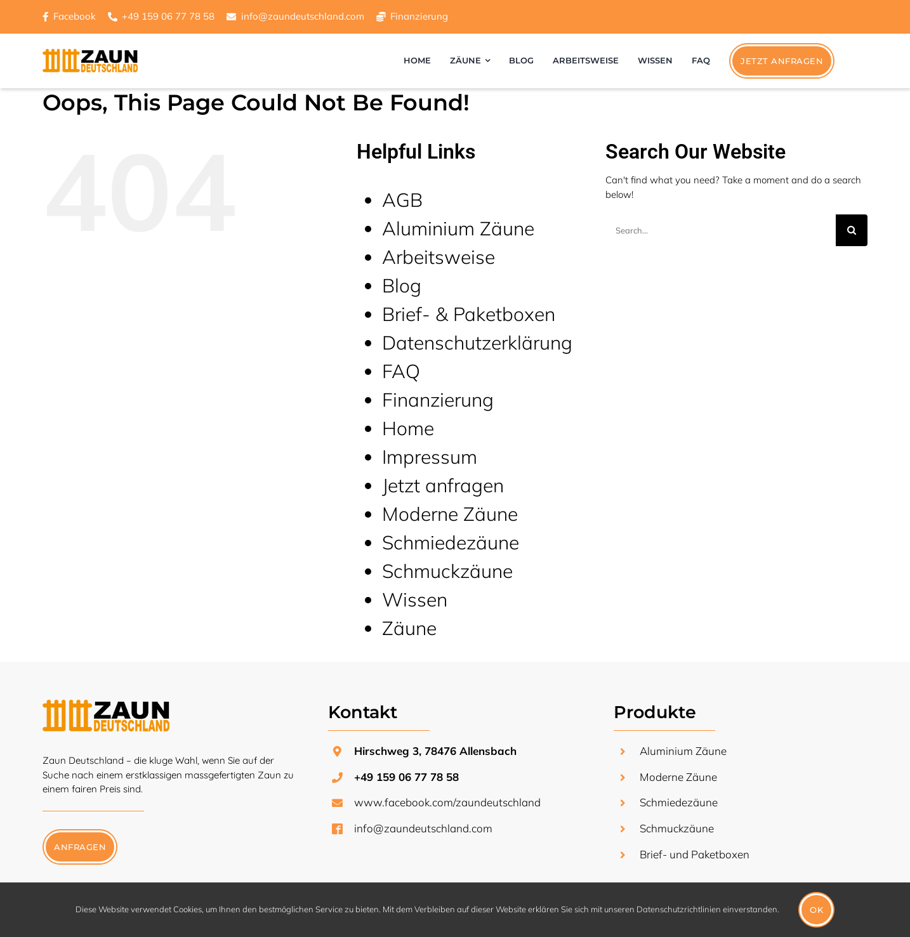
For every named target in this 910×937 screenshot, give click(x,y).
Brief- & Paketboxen (468, 314)
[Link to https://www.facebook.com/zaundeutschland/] (45, 17)
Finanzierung (419, 16)
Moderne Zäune (450, 514)
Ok (816, 910)
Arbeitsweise (438, 257)
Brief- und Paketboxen (694, 854)
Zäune (409, 628)
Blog (401, 285)
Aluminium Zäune (458, 228)
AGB (402, 200)
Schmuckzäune (447, 571)
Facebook (74, 16)
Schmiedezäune (450, 542)
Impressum (429, 457)
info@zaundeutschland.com (423, 828)
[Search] (851, 230)
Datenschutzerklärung (477, 343)
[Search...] (720, 230)
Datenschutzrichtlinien (678, 909)
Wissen (414, 599)
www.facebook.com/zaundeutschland (447, 802)
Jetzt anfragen (443, 485)
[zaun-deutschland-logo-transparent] (106, 704)
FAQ (401, 371)
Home (408, 428)
